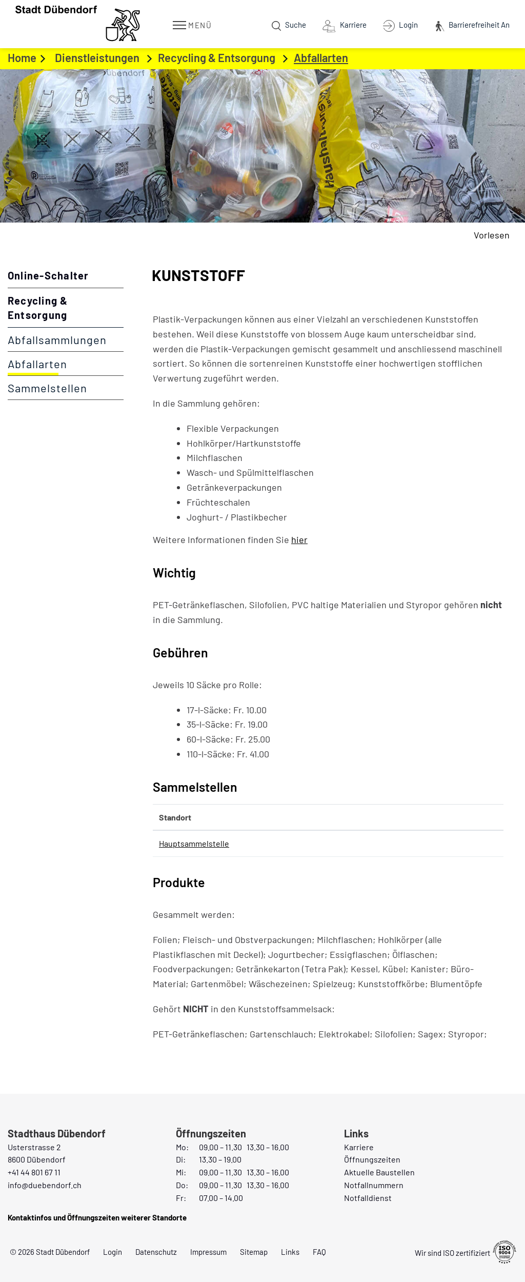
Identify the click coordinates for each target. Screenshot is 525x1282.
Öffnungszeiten (372, 1159)
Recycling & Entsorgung (38, 307)
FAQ (319, 1251)
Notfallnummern (373, 1185)
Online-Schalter (48, 275)
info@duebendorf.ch (45, 1185)
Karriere (359, 1147)
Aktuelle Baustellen (379, 1172)
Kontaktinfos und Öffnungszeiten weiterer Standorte (97, 1217)
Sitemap (254, 1251)
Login (112, 1251)
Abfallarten (66, 363)
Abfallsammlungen (57, 339)
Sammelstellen (47, 387)
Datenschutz (156, 1251)
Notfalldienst (368, 1198)
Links (290, 1251)
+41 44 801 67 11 (34, 1172)
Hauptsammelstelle (194, 843)
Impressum (208, 1251)
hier (305, 539)
